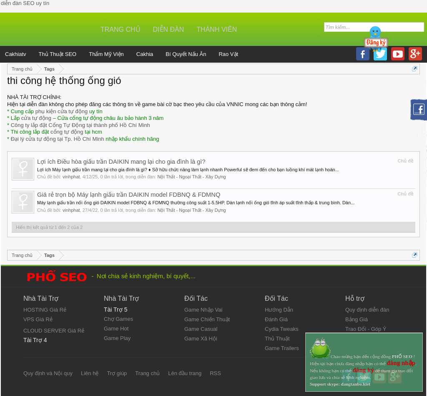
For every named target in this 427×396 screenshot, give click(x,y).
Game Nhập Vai (203, 310)
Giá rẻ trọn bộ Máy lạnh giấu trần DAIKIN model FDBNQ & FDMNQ (128, 194)
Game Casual (200, 329)
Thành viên (216, 29)
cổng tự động (66, 132)
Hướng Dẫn (279, 310)
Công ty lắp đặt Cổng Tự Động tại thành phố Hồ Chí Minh (80, 125)
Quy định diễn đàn (367, 310)
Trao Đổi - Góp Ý (366, 329)
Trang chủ (120, 29)
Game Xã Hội (200, 338)
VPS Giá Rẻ (38, 319)
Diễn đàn (168, 29)
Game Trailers (282, 348)
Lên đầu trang (184, 373)
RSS (215, 373)
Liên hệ (89, 373)
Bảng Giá (356, 319)
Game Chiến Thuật (207, 319)
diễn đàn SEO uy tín (25, 3)
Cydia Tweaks (282, 329)
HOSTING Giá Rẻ (44, 310)
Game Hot (116, 328)
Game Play (117, 338)
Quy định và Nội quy (48, 373)
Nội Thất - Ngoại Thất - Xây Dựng (191, 176)
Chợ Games (118, 319)
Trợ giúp (117, 373)
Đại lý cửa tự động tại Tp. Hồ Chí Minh (57, 139)
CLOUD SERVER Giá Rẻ (53, 330)
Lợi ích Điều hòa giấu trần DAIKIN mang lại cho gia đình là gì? (121, 161)
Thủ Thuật (277, 338)
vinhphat (71, 176)
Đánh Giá (276, 319)
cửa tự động (36, 118)
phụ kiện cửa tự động (61, 111)
